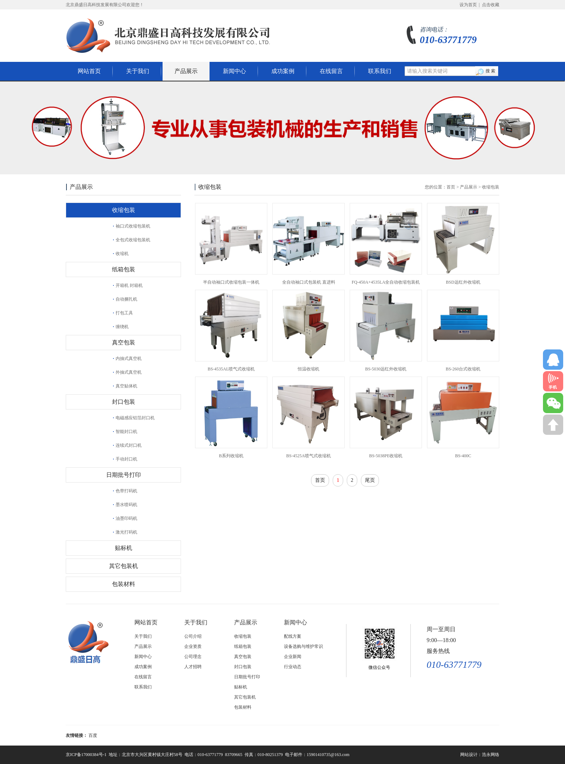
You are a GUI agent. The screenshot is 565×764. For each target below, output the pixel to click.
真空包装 (123, 342)
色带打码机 (126, 490)
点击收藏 (490, 4)
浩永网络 (490, 754)
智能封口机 (126, 431)
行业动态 (292, 666)
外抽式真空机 (129, 372)
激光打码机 (126, 532)
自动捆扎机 (126, 299)
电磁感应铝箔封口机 (135, 417)
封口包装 (123, 402)
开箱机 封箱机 (129, 285)
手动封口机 (126, 459)
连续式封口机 (129, 445)
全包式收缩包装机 (133, 239)
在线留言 (331, 71)
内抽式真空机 (129, 358)
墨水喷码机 (126, 504)
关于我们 (137, 71)
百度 (93, 735)
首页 (451, 187)
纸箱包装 (123, 269)
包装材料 (123, 584)
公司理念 (193, 656)
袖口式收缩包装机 (133, 226)
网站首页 (89, 71)
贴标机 (123, 548)
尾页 (370, 480)
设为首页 (468, 4)
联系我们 (379, 71)
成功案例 (282, 71)
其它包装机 (123, 566)
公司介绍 (193, 636)
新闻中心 (234, 71)
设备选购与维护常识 (303, 646)
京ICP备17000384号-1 (86, 754)
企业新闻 (292, 656)
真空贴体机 (126, 386)
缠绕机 (122, 326)
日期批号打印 (123, 475)
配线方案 (292, 636)
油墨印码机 (126, 518)
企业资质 (193, 646)
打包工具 (124, 312)
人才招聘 (193, 666)
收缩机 (122, 253)
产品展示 (186, 71)
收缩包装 (123, 210)
